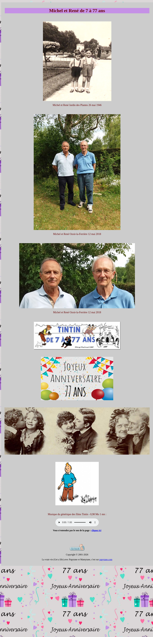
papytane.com (105, 559)
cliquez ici (96, 530)
